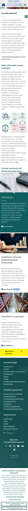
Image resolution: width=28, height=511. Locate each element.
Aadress (6, 376)
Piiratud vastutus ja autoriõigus (13, 394)
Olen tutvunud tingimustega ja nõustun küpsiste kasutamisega (15, 504)
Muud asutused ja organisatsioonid (14, 371)
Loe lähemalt (8, 226)
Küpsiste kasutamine (15, 499)
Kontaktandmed (8, 374)
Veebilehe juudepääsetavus (12, 406)
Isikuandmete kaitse (10, 396)
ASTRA (5, 421)
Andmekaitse (7, 404)
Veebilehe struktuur (9, 432)
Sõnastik (6, 369)
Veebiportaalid (8, 419)
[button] (25, 2)
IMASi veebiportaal (9, 426)
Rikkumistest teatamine (11, 429)
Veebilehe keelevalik (10, 401)
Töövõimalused (8, 366)
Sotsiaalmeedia (8, 384)
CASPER (6, 424)
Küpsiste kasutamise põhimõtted (13, 399)
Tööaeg (6, 379)
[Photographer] (27, 191)
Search (20, 4)
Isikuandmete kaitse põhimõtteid (15, 497)
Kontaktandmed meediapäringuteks (14, 381)
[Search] (13, 4)
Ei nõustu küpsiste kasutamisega (15, 508)
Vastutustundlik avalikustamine (13, 409)
